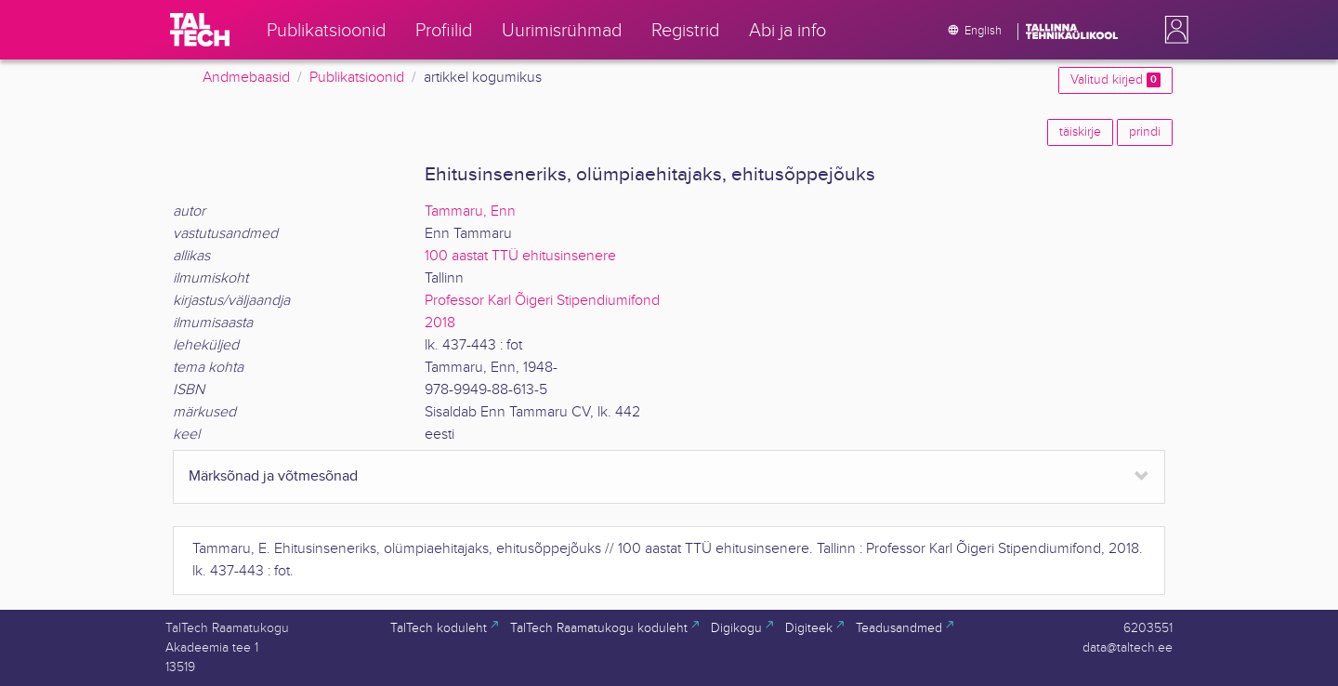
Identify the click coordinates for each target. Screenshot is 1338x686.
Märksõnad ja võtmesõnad (273, 476)
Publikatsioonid (356, 77)
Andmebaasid (246, 77)
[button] (1173, 29)
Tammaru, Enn (470, 211)
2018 (440, 323)
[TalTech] (200, 29)
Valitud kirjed (1115, 80)
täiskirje (1080, 132)
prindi (1145, 132)
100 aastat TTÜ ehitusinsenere (520, 256)
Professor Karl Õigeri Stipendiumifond (542, 301)
